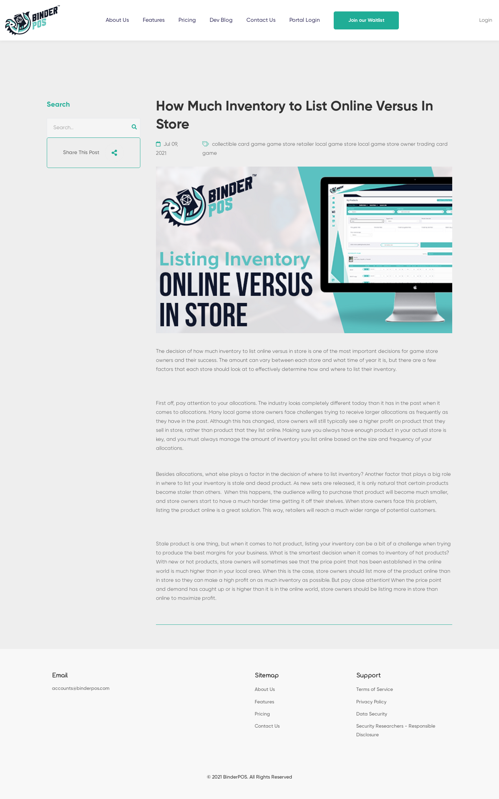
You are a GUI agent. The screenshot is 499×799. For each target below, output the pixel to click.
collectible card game (238, 144)
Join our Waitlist (366, 20)
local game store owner (386, 144)
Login (485, 20)
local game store (336, 144)
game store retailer (290, 144)
